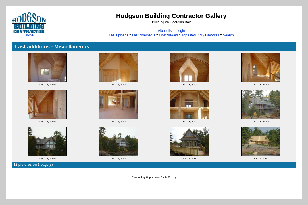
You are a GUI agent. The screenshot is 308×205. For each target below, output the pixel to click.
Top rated (189, 35)
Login (180, 31)
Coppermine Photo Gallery (161, 177)
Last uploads (118, 35)
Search (228, 35)
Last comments (143, 35)
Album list (165, 31)
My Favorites (209, 35)
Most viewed (168, 35)
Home (29, 33)
